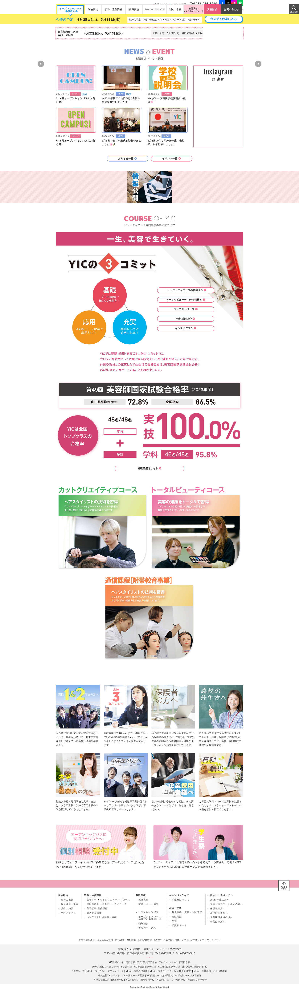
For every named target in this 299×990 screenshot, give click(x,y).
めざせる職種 (94, 913)
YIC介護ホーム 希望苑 (133, 975)
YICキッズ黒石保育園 (137, 971)
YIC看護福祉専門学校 (145, 966)
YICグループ (78, 971)
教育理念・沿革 (69, 904)
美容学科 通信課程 (97, 908)
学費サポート (179, 925)
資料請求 (212, 9)
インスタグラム (185, 328)
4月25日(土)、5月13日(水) (99, 20)
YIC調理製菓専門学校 (169, 966)
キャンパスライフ (155, 9)
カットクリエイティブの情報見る (186, 290)
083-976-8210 (166, 953)
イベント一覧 (171, 158)
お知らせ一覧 (127, 158)
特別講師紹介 (185, 318)
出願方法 (177, 916)
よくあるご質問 (105, 939)
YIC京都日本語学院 (197, 980)
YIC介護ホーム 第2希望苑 (160, 975)
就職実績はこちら (149, 468)
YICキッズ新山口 (202, 971)
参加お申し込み (147, 928)
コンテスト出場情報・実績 (102, 917)
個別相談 (143, 923)
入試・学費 (175, 9)
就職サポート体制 (148, 904)
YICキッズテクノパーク (112, 971)
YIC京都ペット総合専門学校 (140, 980)
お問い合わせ (231, 9)
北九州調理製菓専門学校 (194, 966)
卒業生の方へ (217, 921)
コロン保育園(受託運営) (179, 971)
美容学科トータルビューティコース (107, 904)
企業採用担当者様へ (221, 917)
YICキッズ (92, 971)
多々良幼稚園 (220, 971)
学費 (174, 921)
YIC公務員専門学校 (147, 962)
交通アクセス (68, 913)
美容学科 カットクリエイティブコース (108, 899)
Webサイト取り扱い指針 (166, 939)
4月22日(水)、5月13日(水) (103, 33)
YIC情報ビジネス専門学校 (122, 962)
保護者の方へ (217, 908)
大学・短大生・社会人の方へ (226, 904)
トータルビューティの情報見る (185, 299)
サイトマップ (213, 939)
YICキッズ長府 (157, 971)
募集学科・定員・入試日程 (187, 912)
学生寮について (180, 899)
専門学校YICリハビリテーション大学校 (112, 966)
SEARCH (294, 9)
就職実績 (134, 9)
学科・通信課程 (113, 9)
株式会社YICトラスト (109, 975)
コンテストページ (186, 309)
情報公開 (119, 939)
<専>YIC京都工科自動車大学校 (107, 980)
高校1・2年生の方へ (221, 895)
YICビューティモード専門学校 (174, 962)
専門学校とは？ (87, 939)
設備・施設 (67, 908)
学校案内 (93, 9)
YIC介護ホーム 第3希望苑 (188, 975)
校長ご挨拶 (67, 899)
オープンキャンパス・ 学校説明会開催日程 (151, 917)
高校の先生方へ (219, 913)
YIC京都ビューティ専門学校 (171, 980)
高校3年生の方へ (219, 899)
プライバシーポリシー (193, 939)
